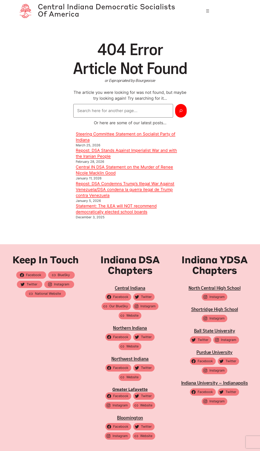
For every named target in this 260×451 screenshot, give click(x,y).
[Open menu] (207, 11)
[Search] (181, 110)
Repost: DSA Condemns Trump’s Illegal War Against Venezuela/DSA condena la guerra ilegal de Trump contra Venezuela (125, 189)
